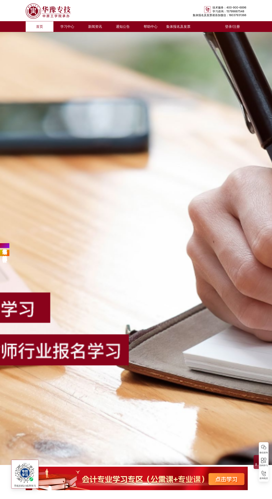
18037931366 (237, 15)
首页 (39, 26)
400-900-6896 (236, 7)
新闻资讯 (95, 26)
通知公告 (123, 26)
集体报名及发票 (178, 26)
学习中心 (67, 26)
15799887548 (235, 11)
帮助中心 (151, 26)
